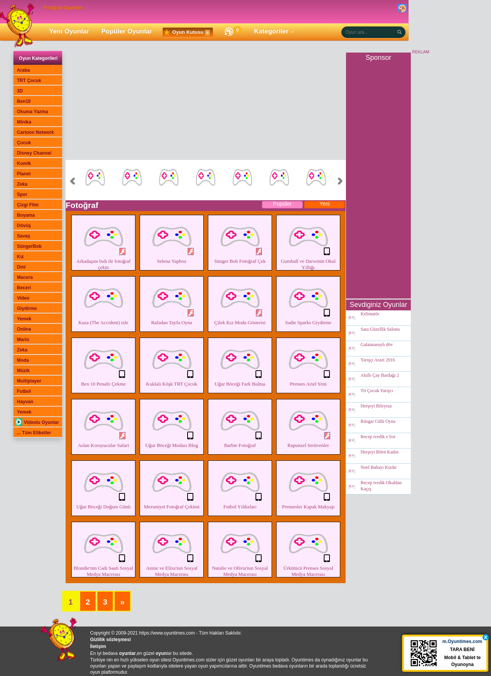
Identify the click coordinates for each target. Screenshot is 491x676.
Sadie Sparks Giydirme (308, 301)
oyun (161, 653)
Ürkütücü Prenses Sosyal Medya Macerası (308, 550)
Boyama (26, 215)
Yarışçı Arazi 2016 (378, 360)
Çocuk (24, 142)
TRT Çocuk (29, 80)
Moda (23, 360)
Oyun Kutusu (187, 32)
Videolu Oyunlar (37, 422)
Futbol (24, 391)
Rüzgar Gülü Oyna (378, 421)
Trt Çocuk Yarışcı (377, 391)
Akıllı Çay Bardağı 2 (380, 375)
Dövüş (24, 225)
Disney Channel (34, 153)
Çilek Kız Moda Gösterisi (240, 301)
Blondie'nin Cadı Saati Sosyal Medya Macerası (103, 550)
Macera (25, 277)
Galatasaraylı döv (377, 345)
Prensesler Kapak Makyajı (308, 485)
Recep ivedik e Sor (378, 437)
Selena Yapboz (171, 240)
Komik (24, 163)
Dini (21, 267)
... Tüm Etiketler (34, 432)
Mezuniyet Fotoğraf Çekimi (171, 485)
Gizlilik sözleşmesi (110, 639)
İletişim (98, 646)
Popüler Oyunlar (126, 31)
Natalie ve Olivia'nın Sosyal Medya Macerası (240, 550)
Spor (22, 194)
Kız (20, 256)
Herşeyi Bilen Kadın (380, 452)
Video (23, 298)
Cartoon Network (35, 132)
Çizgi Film (28, 205)
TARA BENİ (462, 651)
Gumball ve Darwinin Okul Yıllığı (308, 243)
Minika (24, 122)
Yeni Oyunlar (69, 31)
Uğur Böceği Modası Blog (171, 424)
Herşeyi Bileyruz (376, 406)
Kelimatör (370, 314)
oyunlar (127, 653)
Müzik (23, 370)
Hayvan (25, 401)
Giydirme (27, 308)
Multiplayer (29, 381)
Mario (23, 339)
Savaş (23, 236)
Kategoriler (271, 31)
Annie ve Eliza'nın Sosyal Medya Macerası (171, 550)
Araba (23, 70)
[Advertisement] (206, 106)
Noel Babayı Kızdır (379, 467)
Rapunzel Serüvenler (308, 424)
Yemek (24, 319)
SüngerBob (29, 246)
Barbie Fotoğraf (240, 424)
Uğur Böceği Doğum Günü (103, 485)
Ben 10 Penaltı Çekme (103, 363)
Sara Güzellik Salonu (380, 329)
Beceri (24, 287)
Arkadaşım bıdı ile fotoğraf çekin (103, 243)
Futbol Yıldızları (240, 485)
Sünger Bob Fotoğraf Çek (240, 240)
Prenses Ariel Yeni (308, 363)
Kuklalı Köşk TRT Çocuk (171, 363)
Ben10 (24, 101)
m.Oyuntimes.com (463, 643)
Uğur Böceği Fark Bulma (240, 363)
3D (20, 91)
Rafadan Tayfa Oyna (171, 301)
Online (24, 329)
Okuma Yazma (32, 111)
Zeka (22, 184)
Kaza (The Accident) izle (103, 301)
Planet (24, 173)
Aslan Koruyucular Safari (103, 424)
